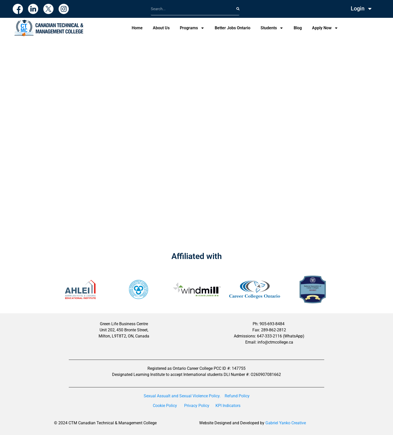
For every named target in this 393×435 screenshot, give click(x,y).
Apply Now (325, 28)
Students (272, 28)
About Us (161, 27)
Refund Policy (237, 395)
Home (137, 27)
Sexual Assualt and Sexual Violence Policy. (182, 395)
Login (362, 8)
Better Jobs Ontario (232, 27)
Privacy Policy (196, 405)
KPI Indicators (227, 405)
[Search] (238, 9)
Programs (192, 28)
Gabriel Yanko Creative (285, 422)
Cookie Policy (165, 405)
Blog (298, 27)
